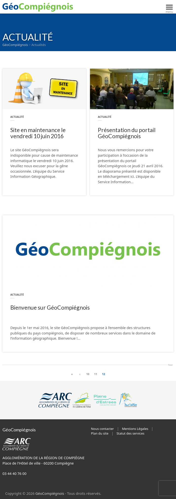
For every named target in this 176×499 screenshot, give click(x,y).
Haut (170, 364)
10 (87, 374)
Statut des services (130, 433)
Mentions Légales (135, 428)
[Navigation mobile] (169, 6)
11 (95, 374)
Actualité (17, 117)
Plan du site (99, 433)
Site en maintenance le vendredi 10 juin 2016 (38, 133)
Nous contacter (102, 428)
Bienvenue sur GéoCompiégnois (50, 307)
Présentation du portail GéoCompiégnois (127, 133)
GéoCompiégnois (49, 493)
